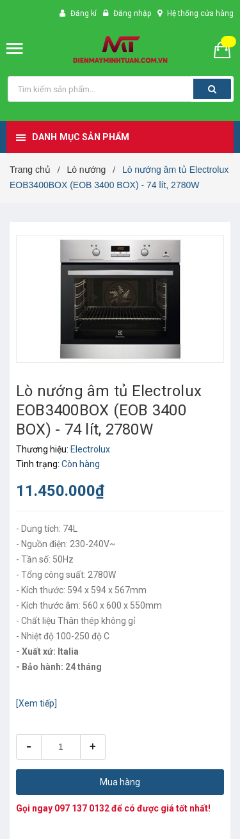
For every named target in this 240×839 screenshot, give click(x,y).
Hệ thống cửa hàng (200, 13)
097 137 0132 (81, 808)
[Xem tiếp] (36, 703)
